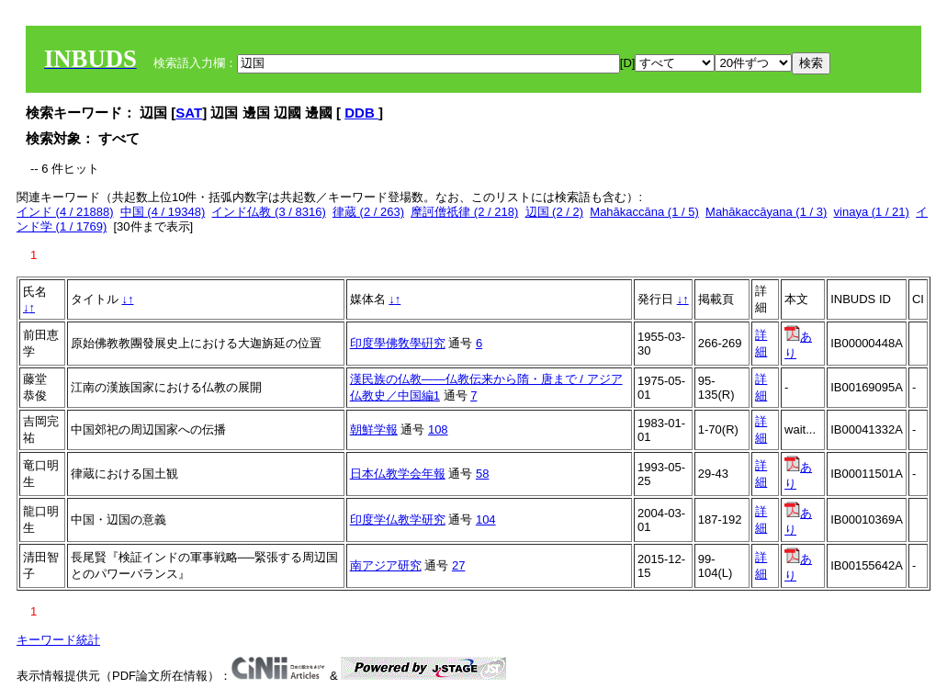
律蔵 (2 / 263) (368, 212)
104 (486, 519)
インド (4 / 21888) (65, 212)
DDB (361, 112)
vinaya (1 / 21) (871, 212)
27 (458, 565)
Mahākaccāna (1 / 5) (644, 212)
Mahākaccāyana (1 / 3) (766, 212)
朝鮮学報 (374, 429)
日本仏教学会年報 (397, 473)
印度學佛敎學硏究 (397, 343)
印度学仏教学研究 (397, 519)
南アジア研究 (386, 565)
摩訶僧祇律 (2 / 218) (464, 212)
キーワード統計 (58, 640)
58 (482, 473)
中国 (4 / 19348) (163, 212)
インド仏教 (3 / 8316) (268, 212)
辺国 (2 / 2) (554, 212)
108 (438, 429)
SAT (188, 112)
